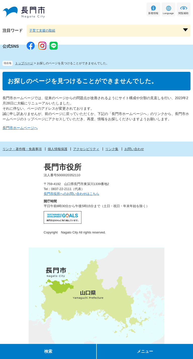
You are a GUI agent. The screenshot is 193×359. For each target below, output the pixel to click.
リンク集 (111, 149)
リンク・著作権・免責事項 (22, 149)
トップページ (24, 63)
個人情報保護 (57, 149)
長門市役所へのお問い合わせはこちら (71, 194)
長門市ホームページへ (20, 128)
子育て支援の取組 (42, 30)
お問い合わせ (134, 149)
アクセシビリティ (86, 149)
